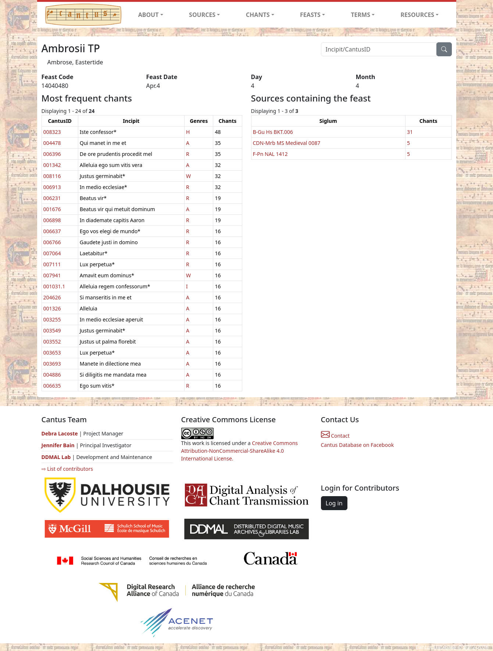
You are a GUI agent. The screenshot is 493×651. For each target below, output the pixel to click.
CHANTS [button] (258, 15)
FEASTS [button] (310, 15)
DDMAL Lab (56, 456)
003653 (52, 352)
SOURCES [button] (202, 15)
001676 (52, 209)
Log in (334, 503)
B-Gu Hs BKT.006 (273, 131)
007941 (52, 275)
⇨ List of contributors (67, 468)
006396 (52, 153)
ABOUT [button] (148, 15)
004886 (52, 374)
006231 (52, 198)
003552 (52, 341)
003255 (52, 319)
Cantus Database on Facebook (357, 444)
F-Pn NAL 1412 (270, 153)
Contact (335, 435)
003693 (52, 363)
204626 (52, 297)
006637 (52, 231)
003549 (52, 330)
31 (410, 131)
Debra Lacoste (60, 433)
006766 (52, 242)
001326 (52, 308)
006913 (52, 187)
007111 (52, 264)
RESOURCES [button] (418, 15)
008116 (52, 175)
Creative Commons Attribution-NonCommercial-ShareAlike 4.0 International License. (239, 451)
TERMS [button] (360, 15)
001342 (52, 164)
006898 (52, 220)
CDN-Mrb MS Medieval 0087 (287, 142)
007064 (52, 253)
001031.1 (54, 286)
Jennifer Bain (59, 445)
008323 (52, 131)
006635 (52, 385)
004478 (52, 142)
